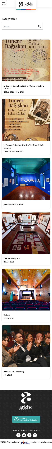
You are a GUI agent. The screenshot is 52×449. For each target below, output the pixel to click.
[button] (4, 3)
